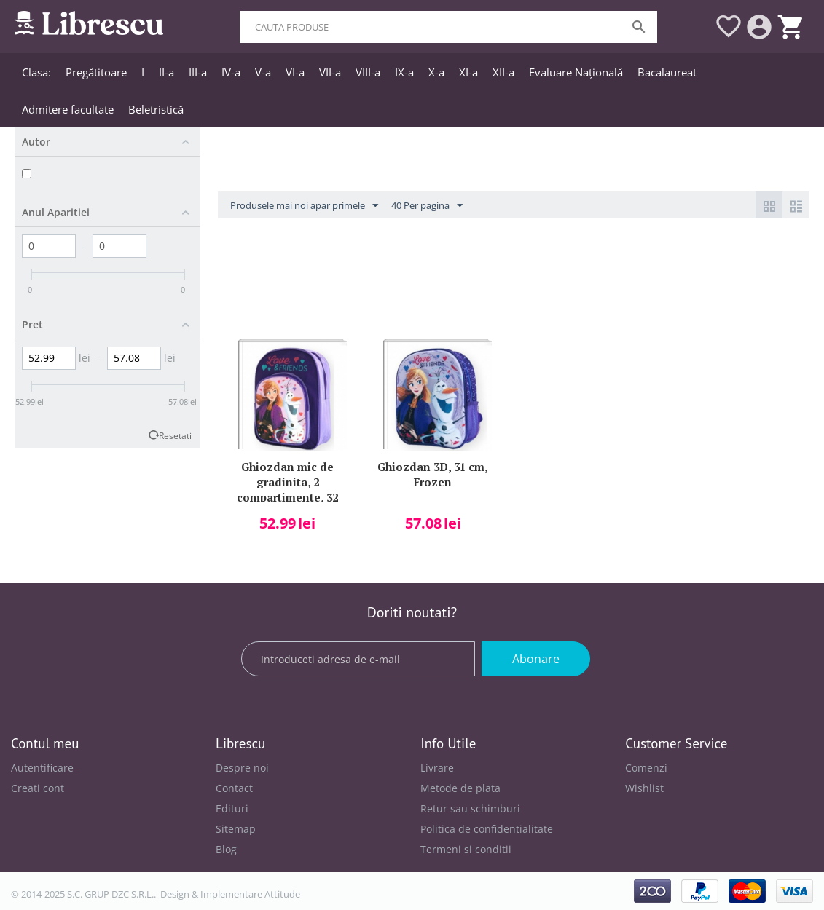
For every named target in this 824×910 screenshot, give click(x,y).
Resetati (175, 435)
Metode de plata (460, 788)
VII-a (330, 72)
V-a (263, 72)
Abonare (536, 659)
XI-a (468, 72)
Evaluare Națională (576, 72)
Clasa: (36, 72)
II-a (166, 72)
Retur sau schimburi (470, 808)
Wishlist (644, 788)
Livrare (437, 768)
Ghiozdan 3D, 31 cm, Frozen (432, 474)
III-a (198, 72)
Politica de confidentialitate (486, 829)
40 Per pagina (427, 206)
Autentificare (42, 768)
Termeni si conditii (465, 849)
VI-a (295, 72)
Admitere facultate (68, 109)
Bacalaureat (667, 72)
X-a (436, 72)
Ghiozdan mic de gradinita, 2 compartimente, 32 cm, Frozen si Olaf (287, 480)
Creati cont (37, 788)
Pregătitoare (96, 72)
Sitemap (236, 829)
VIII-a (368, 72)
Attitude (282, 894)
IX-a (404, 72)
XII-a (503, 72)
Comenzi (646, 768)
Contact (234, 788)
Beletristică (156, 109)
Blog (226, 849)
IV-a (230, 72)
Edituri (232, 808)
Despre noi (242, 768)
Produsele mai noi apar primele (304, 206)
